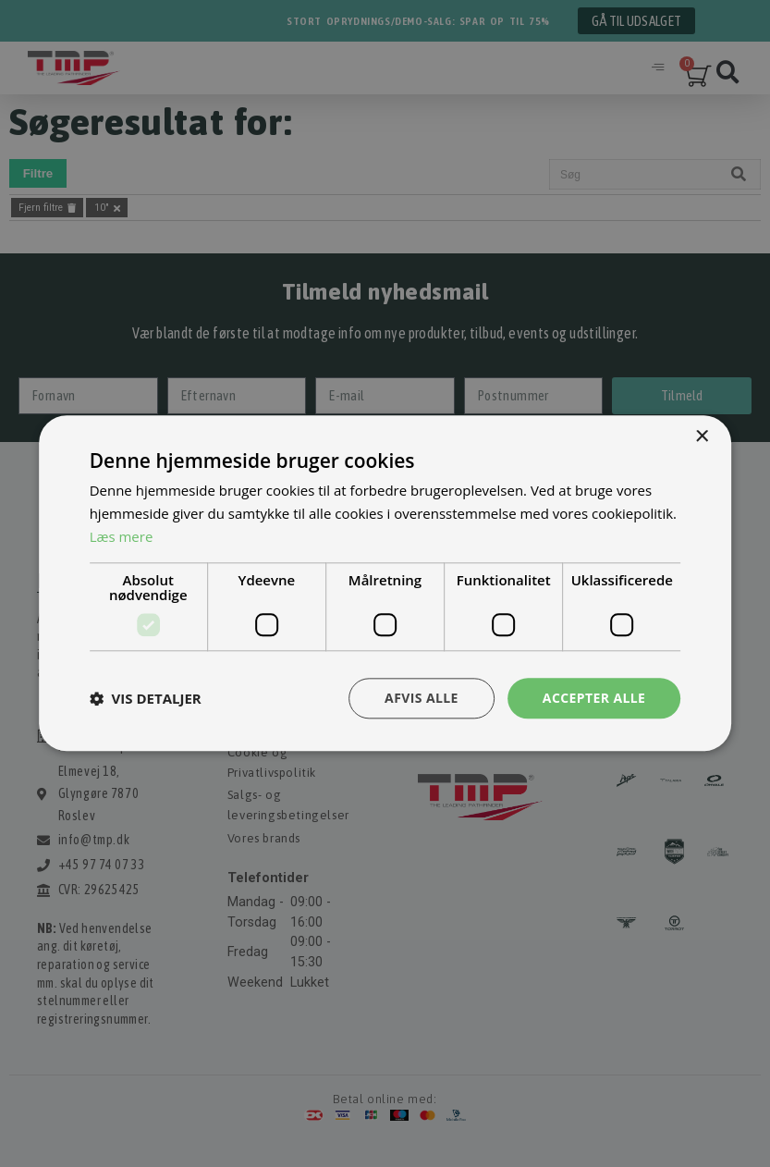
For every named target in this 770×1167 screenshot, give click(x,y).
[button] (146, 698)
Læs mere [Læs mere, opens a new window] (121, 536)
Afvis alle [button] (421, 697)
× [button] (701, 437)
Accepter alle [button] (594, 697)
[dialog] (385, 583)
